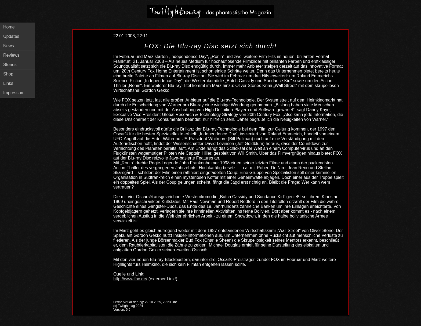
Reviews (11, 55)
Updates (11, 36)
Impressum (13, 92)
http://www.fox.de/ (130, 279)
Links (8, 83)
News (8, 46)
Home (9, 27)
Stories (10, 64)
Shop (8, 74)
